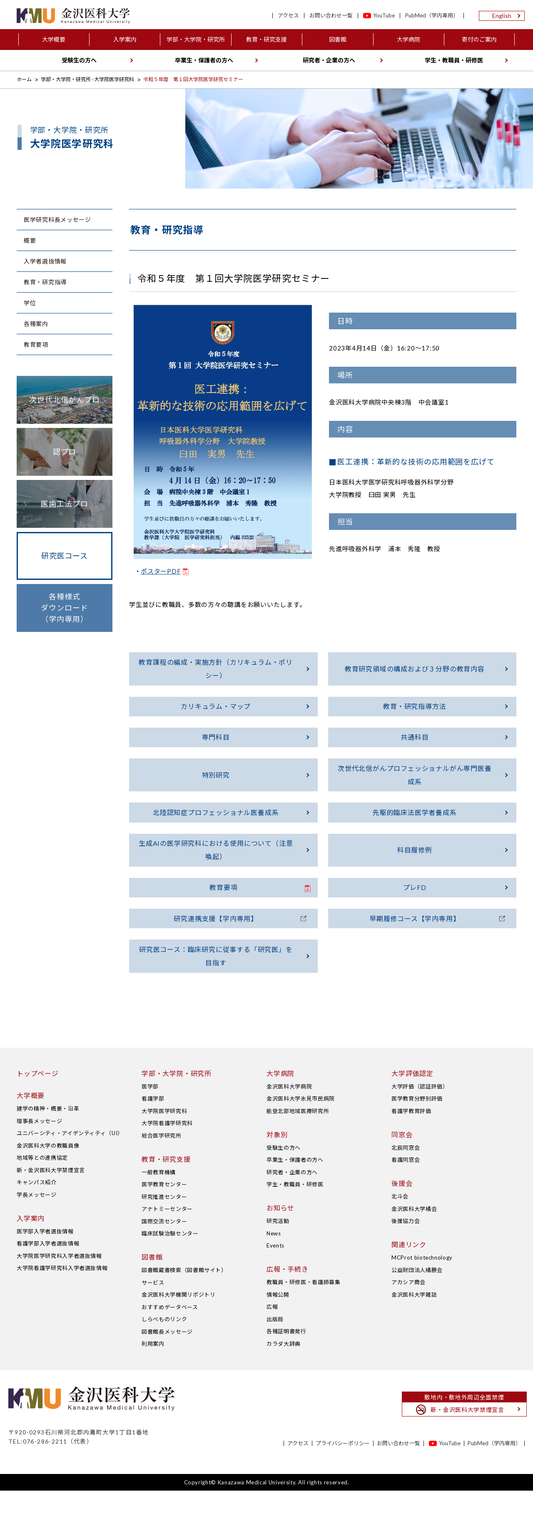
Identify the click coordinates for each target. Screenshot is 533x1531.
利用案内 (153, 1384)
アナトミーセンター (167, 1249)
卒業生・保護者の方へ (204, 60)
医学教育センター (164, 1224)
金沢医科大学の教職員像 (48, 1185)
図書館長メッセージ (167, 1371)
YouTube (384, 15)
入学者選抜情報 (45, 261)
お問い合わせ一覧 (331, 15)
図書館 (337, 39)
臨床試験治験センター (170, 1273)
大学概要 (53, 39)
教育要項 (36, 344)
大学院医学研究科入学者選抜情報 (59, 1295)
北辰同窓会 (405, 1187)
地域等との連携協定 (42, 1198)
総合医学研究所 (162, 1175)
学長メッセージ (37, 1234)
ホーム (24, 79)
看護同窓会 (405, 1200)
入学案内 (125, 39)
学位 (30, 302)
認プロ (65, 451)
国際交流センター (164, 1261)
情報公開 (277, 1334)
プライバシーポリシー (343, 1483)
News (273, 1273)
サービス (153, 1322)
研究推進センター (164, 1236)
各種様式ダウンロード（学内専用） (64, 608)
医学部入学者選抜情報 (45, 1271)
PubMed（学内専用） (431, 15)
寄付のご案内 (479, 39)
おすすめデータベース (170, 1347)
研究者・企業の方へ (329, 60)
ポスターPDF (161, 571)
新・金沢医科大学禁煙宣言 (51, 1210)
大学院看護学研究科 (167, 1163)
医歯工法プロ (64, 503)
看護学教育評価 (411, 1151)
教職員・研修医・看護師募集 (303, 1322)
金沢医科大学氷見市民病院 (300, 1139)
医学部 (150, 1126)
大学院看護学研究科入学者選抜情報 (62, 1308)
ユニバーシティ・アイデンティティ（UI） (70, 1173)
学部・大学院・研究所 (196, 39)
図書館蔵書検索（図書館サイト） (184, 1310)
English (501, 15)
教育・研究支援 (266, 39)
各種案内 (36, 323)
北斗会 (399, 1236)
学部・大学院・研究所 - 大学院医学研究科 (87, 79)
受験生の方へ (79, 60)
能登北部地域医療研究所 (297, 1151)
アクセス (288, 15)
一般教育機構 (159, 1212)
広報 (272, 1347)
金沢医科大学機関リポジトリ (178, 1335)
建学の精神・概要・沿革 (48, 1149)
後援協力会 (405, 1261)
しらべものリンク (164, 1359)
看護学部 (153, 1139)
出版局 (275, 1359)
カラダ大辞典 (283, 1383)
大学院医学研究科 (164, 1151)
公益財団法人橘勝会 (417, 1310)
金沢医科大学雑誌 (414, 1334)
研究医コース (64, 555)
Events (275, 1285)
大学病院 (408, 39)
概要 (30, 240)
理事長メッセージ (39, 1161)
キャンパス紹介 (37, 1222)
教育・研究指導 (45, 282)
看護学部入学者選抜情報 (48, 1283)
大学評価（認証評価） (419, 1126)
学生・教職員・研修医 (454, 60)
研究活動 (277, 1261)
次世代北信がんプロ (64, 399)
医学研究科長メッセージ (57, 219)
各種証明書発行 (286, 1371)
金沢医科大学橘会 (414, 1248)
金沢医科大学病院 (289, 1126)
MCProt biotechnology (422, 1298)
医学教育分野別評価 (417, 1139)
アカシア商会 (408, 1322)
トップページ (38, 1113)
